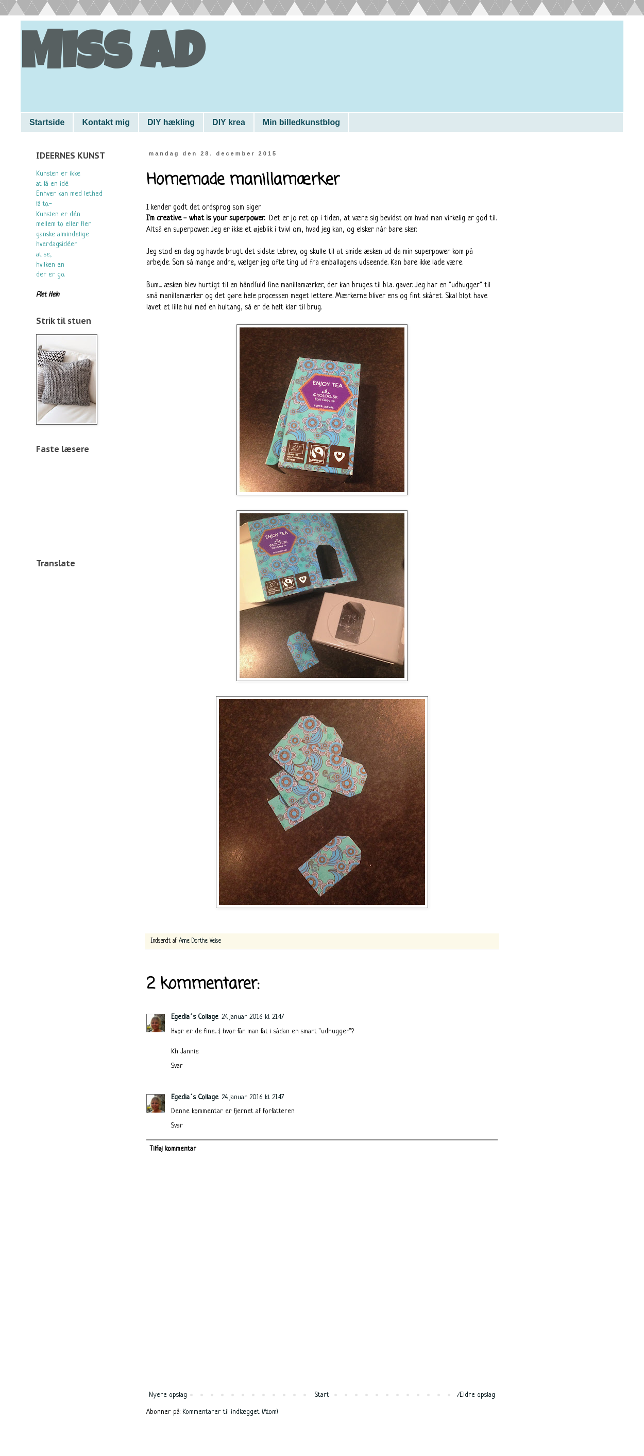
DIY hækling (171, 122)
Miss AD (112, 57)
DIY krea (228, 122)
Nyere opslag (168, 1395)
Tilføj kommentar (173, 1149)
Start (322, 1395)
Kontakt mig (105, 122)
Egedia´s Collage (194, 1017)
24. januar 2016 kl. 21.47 (253, 1017)
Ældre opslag (476, 1395)
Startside (46, 122)
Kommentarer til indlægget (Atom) (230, 1412)
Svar (177, 1066)
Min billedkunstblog (301, 122)
